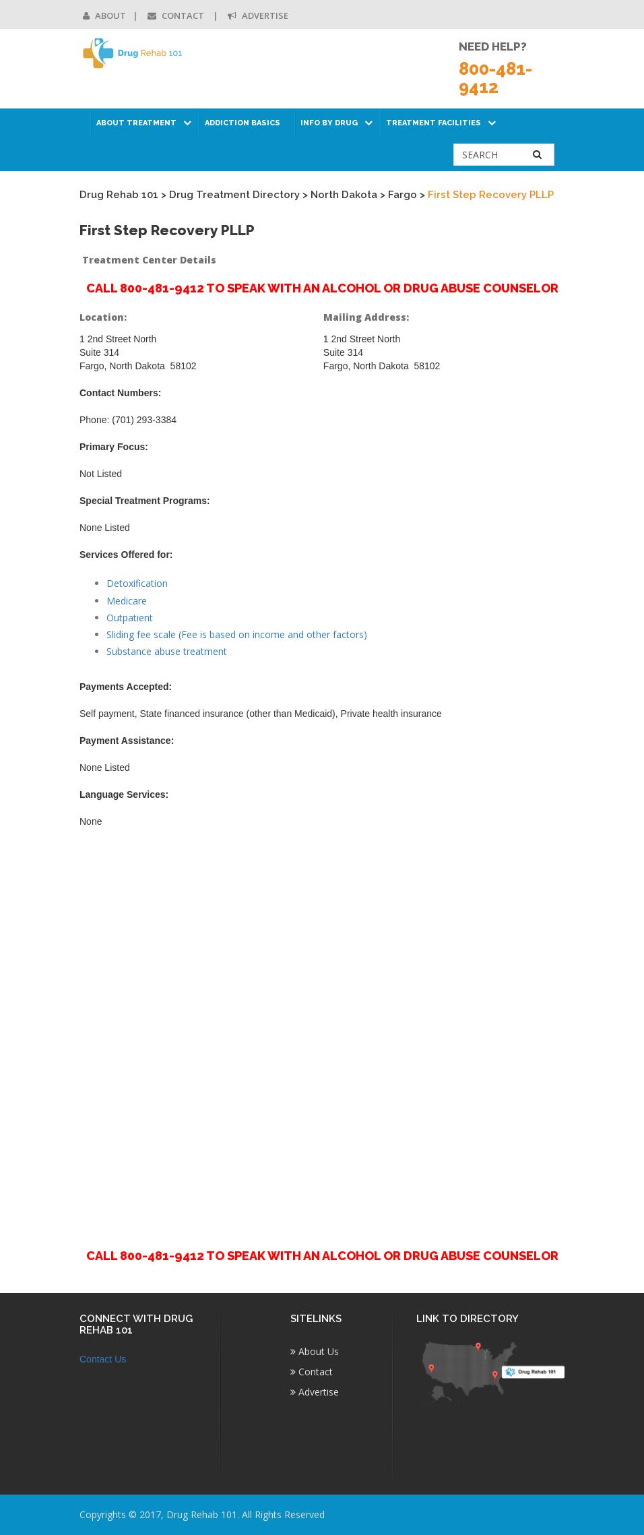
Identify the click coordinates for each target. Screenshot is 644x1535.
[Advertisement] (322, 1030)
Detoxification (137, 583)
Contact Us (102, 1359)
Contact (177, 15)
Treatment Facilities (433, 123)
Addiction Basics (242, 123)
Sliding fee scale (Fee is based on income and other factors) (236, 634)
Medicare (126, 600)
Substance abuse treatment (166, 651)
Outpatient (129, 617)
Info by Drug (329, 123)
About (104, 15)
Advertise (258, 15)
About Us (314, 1351)
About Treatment (136, 123)
